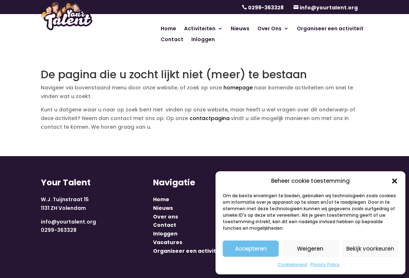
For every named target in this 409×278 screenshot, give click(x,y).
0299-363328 (266, 7)
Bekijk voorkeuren (370, 248)
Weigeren (310, 248)
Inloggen (203, 40)
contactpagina (210, 118)
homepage (238, 87)
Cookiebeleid (292, 264)
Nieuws (240, 29)
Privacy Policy (325, 264)
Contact (172, 40)
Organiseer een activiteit (330, 29)
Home (168, 29)
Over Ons (269, 29)
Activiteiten (200, 29)
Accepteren (251, 248)
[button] (394, 181)
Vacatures (167, 242)
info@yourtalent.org (329, 7)
